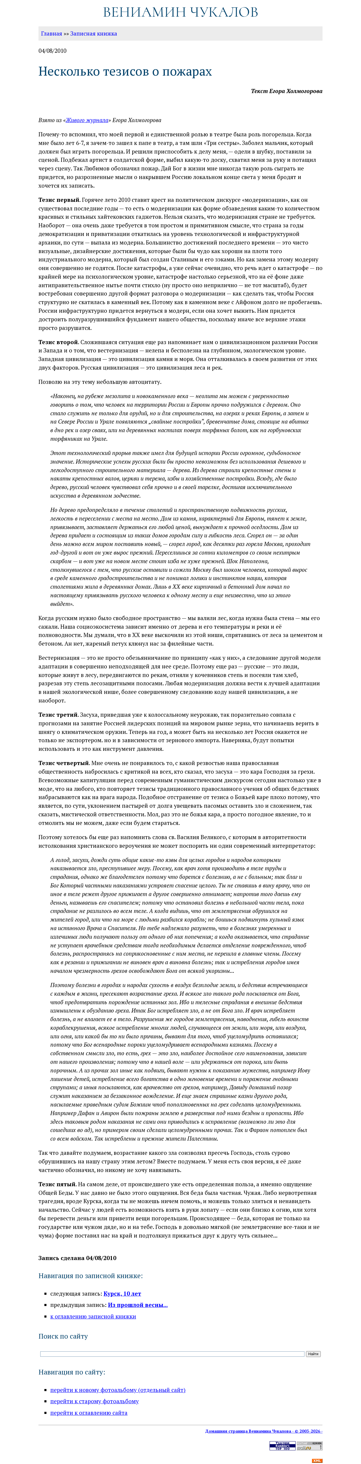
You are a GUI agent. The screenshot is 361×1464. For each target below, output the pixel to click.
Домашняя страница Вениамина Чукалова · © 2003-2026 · (264, 1431)
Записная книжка (93, 33)
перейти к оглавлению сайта (89, 1412)
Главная (51, 33)
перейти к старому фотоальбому (94, 1401)
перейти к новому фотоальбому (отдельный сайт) (118, 1389)
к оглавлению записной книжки (93, 1316)
